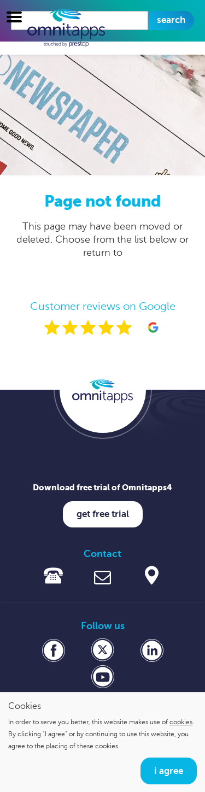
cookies (180, 722)
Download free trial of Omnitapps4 (102, 487)
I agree (168, 771)
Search (171, 20)
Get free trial (103, 514)
